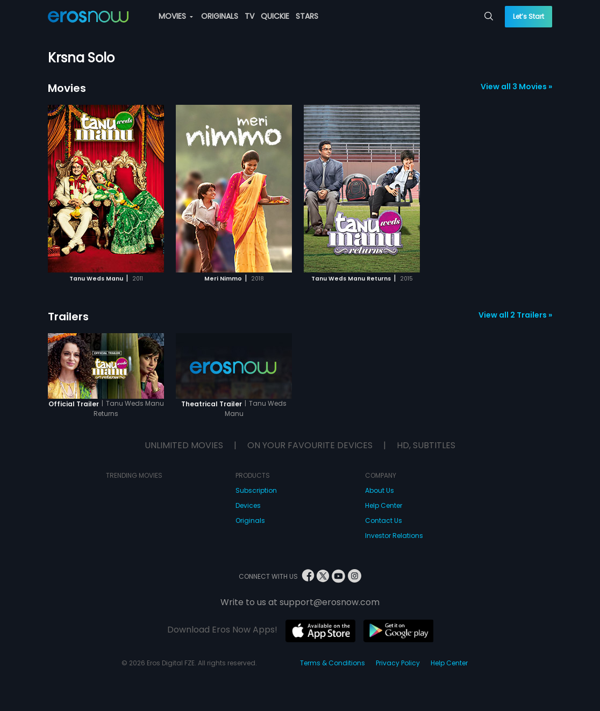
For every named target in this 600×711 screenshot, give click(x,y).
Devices (248, 505)
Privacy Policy (398, 662)
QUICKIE (275, 16)
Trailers (68, 316)
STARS (307, 16)
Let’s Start (528, 16)
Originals (250, 520)
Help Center (383, 505)
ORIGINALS (219, 16)
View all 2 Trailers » (515, 315)
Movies (67, 88)
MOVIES (176, 16)
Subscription (256, 490)
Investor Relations (394, 535)
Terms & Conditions (332, 662)
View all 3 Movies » (516, 86)
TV (249, 16)
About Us (379, 490)
